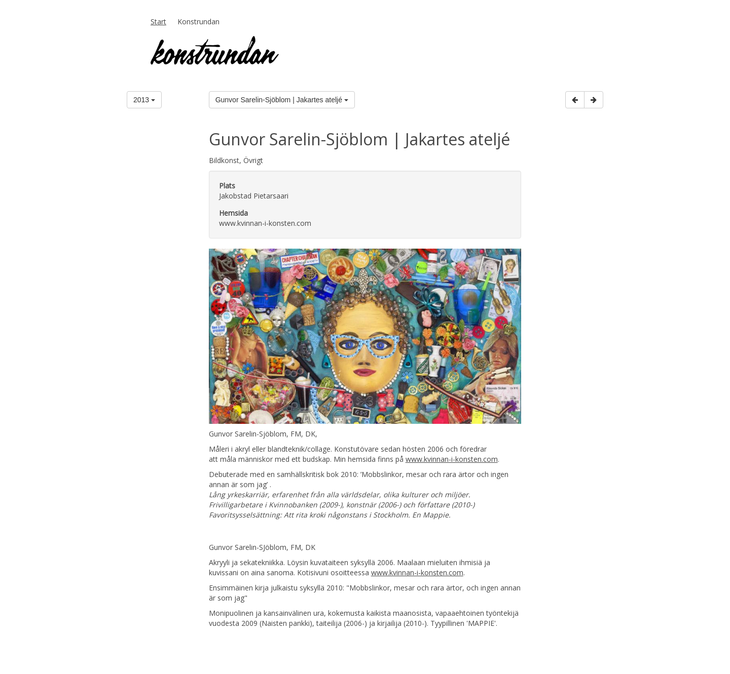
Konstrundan (198, 21)
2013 (144, 100)
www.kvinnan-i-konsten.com (452, 459)
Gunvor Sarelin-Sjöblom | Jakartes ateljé (281, 100)
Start (158, 21)
